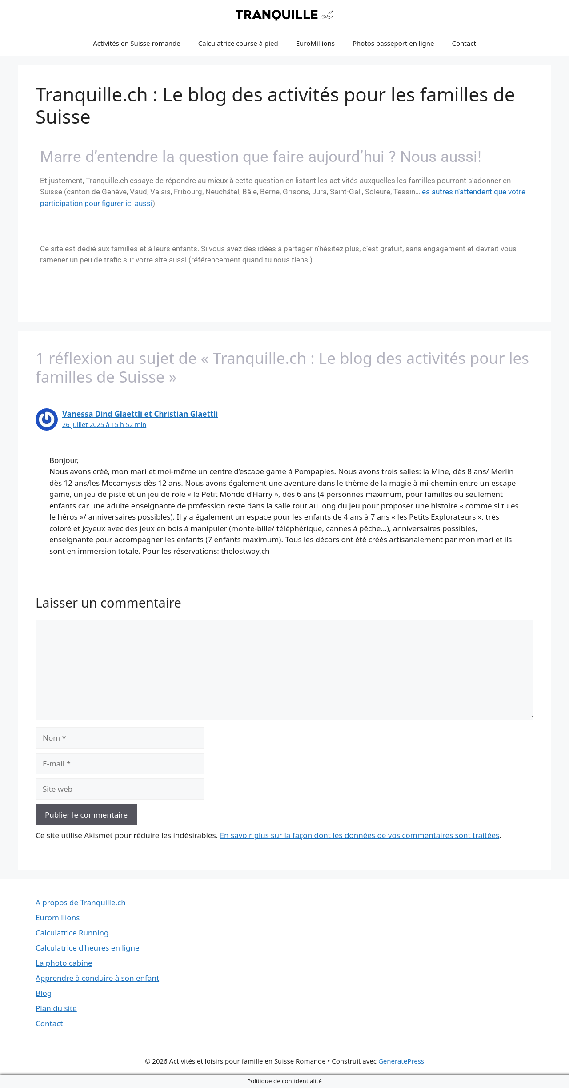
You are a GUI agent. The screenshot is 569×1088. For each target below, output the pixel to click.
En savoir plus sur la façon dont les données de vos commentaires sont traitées (360, 835)
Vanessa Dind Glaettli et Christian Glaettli (140, 414)
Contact (464, 43)
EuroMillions (315, 43)
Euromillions (58, 917)
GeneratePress (401, 1060)
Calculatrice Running (72, 932)
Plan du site (56, 1008)
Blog (44, 993)
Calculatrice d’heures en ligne (88, 948)
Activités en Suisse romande (136, 43)
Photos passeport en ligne (393, 43)
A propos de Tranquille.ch (81, 902)
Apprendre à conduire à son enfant (97, 978)
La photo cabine (64, 963)
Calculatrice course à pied (238, 43)
